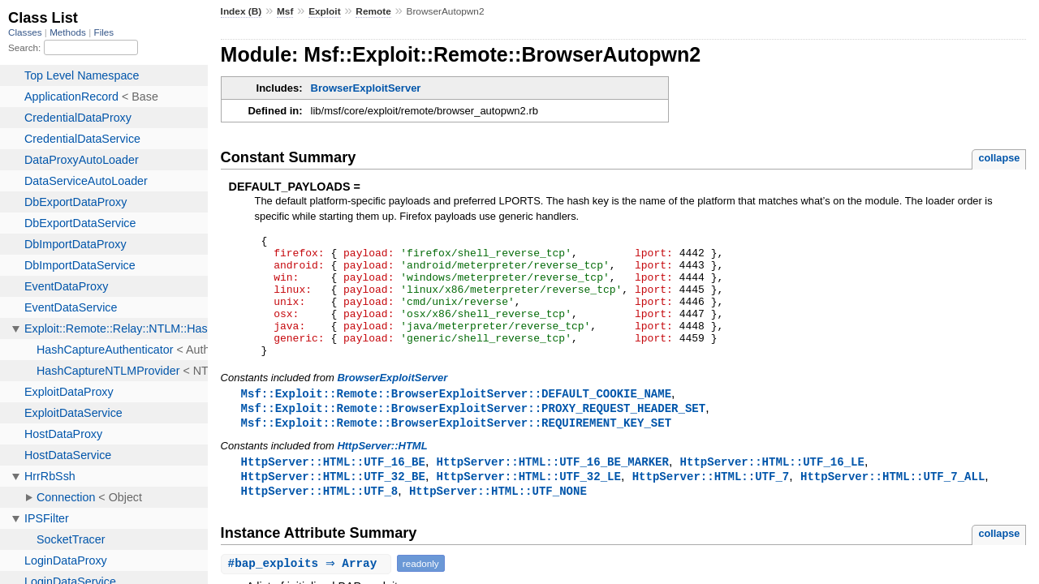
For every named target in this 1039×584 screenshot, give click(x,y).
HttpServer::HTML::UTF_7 (711, 504)
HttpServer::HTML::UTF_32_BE (333, 504)
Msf (285, 11)
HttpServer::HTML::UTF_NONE (498, 519)
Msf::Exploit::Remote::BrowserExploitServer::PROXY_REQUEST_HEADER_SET (473, 433)
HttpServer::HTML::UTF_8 (320, 519)
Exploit (324, 11)
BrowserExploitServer (366, 88)
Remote (373, 11)
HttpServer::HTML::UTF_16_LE (772, 488)
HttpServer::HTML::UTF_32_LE (529, 504)
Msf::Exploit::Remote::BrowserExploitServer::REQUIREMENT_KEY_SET (456, 449)
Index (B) (241, 11)
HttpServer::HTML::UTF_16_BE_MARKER (553, 488)
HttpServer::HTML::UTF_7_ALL (892, 504)
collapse (999, 158)
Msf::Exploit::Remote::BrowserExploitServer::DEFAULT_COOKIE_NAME (456, 418)
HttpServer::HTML (382, 472)
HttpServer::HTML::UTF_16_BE (333, 488)
